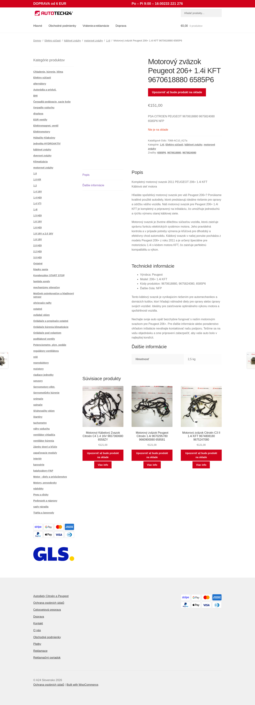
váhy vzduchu (41, 428)
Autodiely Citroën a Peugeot (51, 596)
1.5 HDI (37, 215)
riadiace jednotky (43, 374)
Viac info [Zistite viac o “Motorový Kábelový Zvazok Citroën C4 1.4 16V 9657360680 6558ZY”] (103, 464)
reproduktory (41, 362)
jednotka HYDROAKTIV (47, 143)
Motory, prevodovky (45, 482)
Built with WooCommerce (82, 684)
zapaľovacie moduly (45, 452)
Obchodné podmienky (62, 25)
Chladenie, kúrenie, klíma (48, 71)
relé (35, 357)
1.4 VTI (37, 203)
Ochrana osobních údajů (48, 602)
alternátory (39, 83)
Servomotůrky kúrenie (46, 392)
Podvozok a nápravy (45, 500)
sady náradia (41, 506)
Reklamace (40, 650)
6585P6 (161, 152)
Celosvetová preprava (47, 609)
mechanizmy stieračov (46, 287)
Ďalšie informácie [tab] (93, 185)
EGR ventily (40, 119)
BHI (35, 95)
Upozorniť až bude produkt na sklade (177, 92)
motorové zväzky (93, 40)
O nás (37, 630)
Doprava (121, 25)
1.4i (108, 40)
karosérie (38, 464)
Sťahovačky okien (44, 410)
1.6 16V (37, 221)
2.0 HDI (37, 245)
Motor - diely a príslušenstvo (50, 476)
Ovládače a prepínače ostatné (50, 321)
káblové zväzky (72, 40)
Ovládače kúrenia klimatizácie (50, 327)
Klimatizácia (40, 161)
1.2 (35, 185)
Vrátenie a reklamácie (96, 25)
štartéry (37, 416)
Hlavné (37, 25)
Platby (37, 643)
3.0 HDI (37, 257)
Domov (37, 40)
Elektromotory (41, 131)
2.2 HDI (37, 251)
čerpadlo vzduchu (43, 107)
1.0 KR (37, 179)
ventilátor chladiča (44, 434)
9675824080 (189, 152)
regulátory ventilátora (46, 350)
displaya (38, 113)
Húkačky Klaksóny (44, 137)
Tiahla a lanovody (43, 512)
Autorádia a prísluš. (44, 89)
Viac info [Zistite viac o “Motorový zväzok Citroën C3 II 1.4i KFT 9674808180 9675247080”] (201, 464)
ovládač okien (41, 315)
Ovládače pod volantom (47, 332)
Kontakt (38, 623)
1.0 (35, 173)
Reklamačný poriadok (47, 657)
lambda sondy (41, 281)
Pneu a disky (41, 494)
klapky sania (40, 269)
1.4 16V (37, 191)
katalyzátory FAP (43, 470)
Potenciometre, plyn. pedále (49, 344)
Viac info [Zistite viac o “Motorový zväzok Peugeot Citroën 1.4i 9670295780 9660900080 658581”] (152, 464)
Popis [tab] (86, 174)
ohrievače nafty (42, 302)
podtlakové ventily (44, 338)
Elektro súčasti (52, 40)
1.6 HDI (37, 227)
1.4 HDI (37, 197)
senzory (38, 380)
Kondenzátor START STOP (49, 275)
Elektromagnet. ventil (45, 125)
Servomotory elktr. (44, 386)
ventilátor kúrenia (43, 440)
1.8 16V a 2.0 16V (43, 233)
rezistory (38, 368)
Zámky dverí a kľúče (45, 446)
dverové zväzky (42, 155)
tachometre (40, 422)
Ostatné (37, 263)
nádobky (38, 488)
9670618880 (174, 152)
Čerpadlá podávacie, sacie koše (52, 101)
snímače (38, 398)
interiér (37, 458)
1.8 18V (37, 239)
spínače (37, 404)
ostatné (37, 308)
